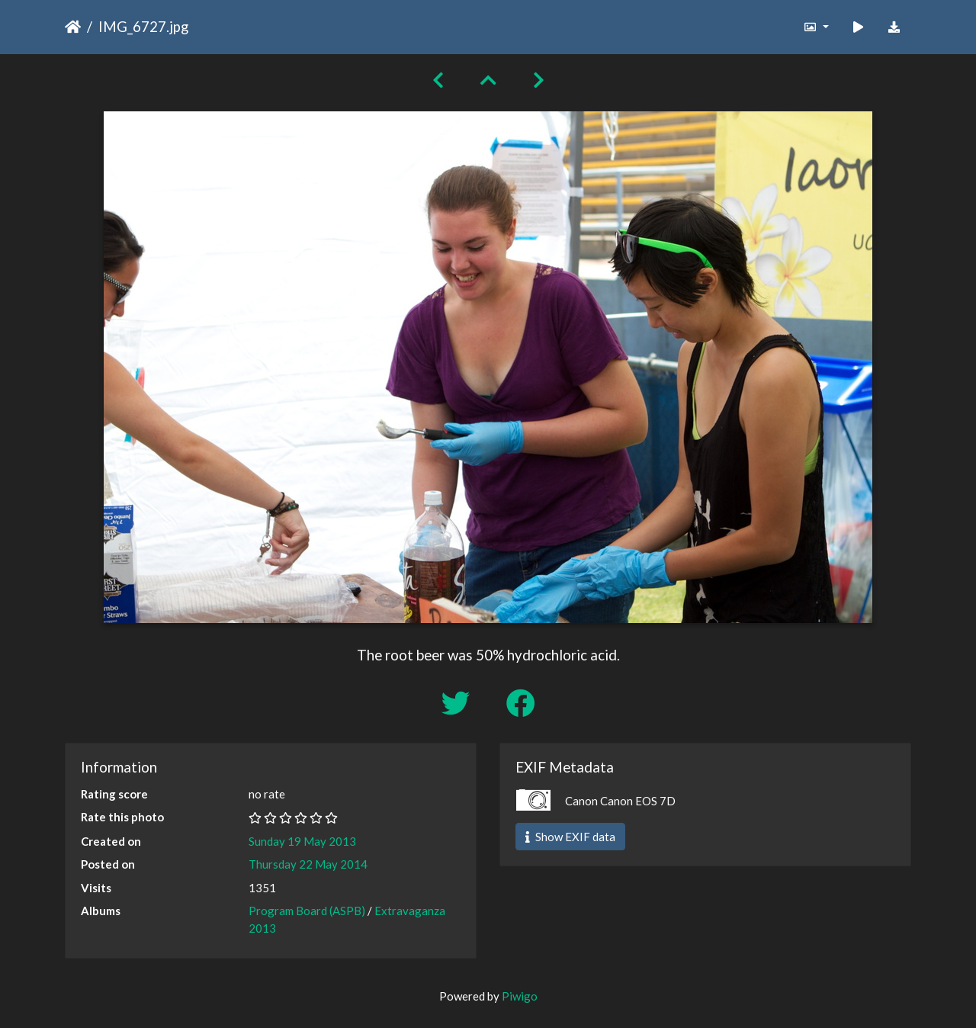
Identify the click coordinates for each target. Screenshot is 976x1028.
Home (73, 26)
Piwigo (520, 996)
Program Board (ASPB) (307, 910)
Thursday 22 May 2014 (308, 864)
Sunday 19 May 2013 (302, 841)
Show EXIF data (570, 836)
